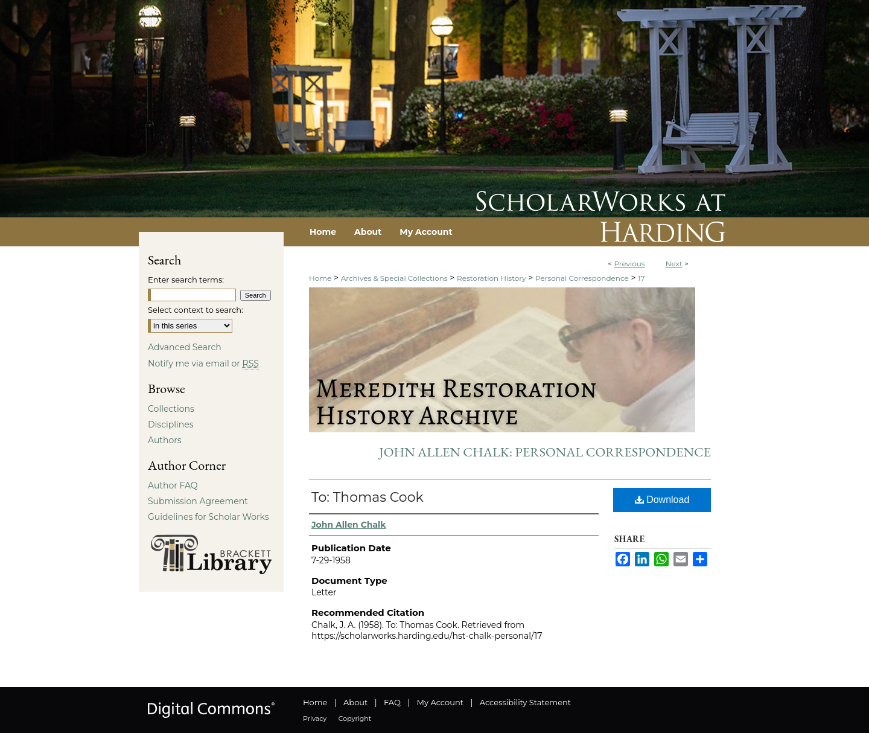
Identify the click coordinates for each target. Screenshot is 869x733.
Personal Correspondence (582, 278)
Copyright (355, 718)
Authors (165, 440)
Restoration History (491, 278)
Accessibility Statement (525, 702)
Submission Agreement (198, 501)
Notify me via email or (203, 363)
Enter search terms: (186, 279)
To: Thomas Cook (367, 497)
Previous (629, 263)
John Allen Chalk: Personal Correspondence (545, 452)
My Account (440, 702)
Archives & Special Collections (394, 278)
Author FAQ (173, 485)
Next (674, 263)
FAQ (392, 702)
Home (320, 278)
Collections (171, 408)
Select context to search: (195, 310)
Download (662, 500)
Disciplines (170, 424)
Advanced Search (184, 347)
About (355, 702)
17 (641, 278)
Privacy (314, 718)
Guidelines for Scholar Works (208, 516)
